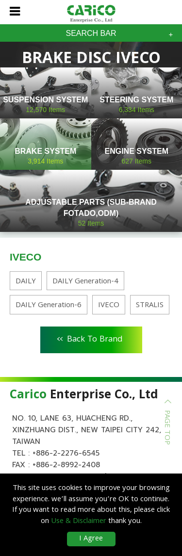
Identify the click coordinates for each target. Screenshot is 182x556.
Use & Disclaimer (78, 521)
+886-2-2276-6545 (66, 453)
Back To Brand (90, 338)
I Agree (91, 539)
